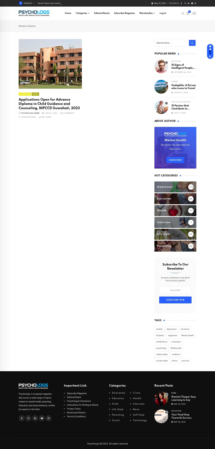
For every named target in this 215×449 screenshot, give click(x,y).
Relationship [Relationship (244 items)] (176, 348)
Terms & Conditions (76, 416)
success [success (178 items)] (185, 361)
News (173, 393)
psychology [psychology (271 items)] (161, 348)
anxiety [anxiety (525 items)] (159, 329)
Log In (163, 13)
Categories (81, 13)
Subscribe (175, 160)
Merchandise (146, 13)
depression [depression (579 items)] (172, 329)
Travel (174, 81)
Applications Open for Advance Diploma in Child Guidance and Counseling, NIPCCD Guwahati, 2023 (49, 104)
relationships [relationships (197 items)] (162, 354)
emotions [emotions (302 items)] (185, 329)
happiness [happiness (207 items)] (172, 335)
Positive (186, 102)
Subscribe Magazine (124, 13)
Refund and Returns (76, 412)
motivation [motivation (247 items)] (176, 342)
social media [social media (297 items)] (162, 361)
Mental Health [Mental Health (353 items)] (187, 335)
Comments (68, 113)
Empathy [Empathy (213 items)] (160, 335)
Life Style (176, 61)
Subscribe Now (175, 300)
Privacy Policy (74, 408)
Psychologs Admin (30, 113)
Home (68, 13)
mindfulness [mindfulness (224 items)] (161, 342)
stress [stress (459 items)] (174, 361)
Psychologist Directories (79, 401)
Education (176, 411)
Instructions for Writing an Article (82, 405)
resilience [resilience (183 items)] (176, 354)
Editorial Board (101, 13)
